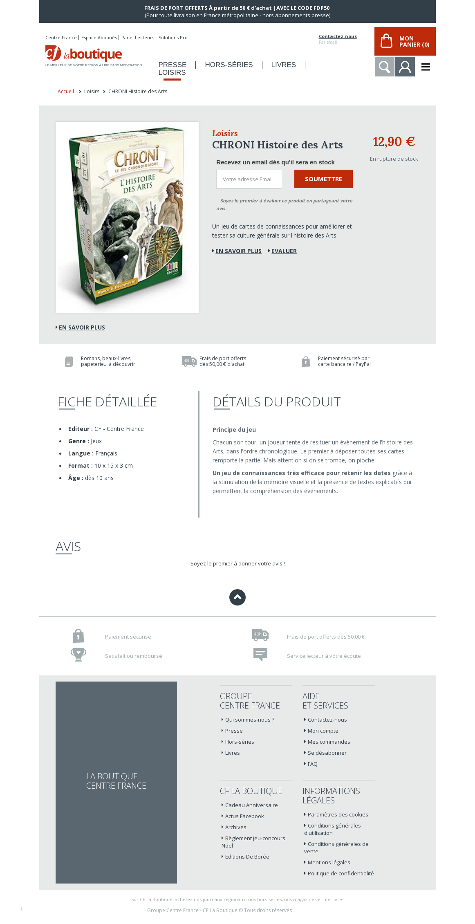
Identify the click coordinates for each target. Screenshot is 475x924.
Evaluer (284, 251)
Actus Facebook (244, 816)
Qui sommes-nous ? (249, 719)
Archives (235, 827)
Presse (234, 730)
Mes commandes (329, 741)
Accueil (66, 91)
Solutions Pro (173, 37)
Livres (232, 752)
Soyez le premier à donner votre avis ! (237, 563)
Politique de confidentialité (341, 873)
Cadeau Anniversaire (251, 805)
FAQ (313, 763)
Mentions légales (329, 862)
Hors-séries (239, 741)
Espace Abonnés (99, 37)
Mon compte (323, 730)
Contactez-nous (338, 36)
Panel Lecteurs (137, 37)
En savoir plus (82, 327)
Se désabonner (327, 752)
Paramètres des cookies (338, 814)
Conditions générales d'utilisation (332, 829)
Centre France (61, 37)
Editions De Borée (247, 856)
